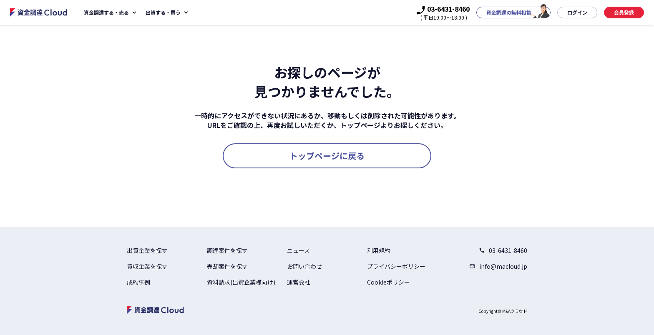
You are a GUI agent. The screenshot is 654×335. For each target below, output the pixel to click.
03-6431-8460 (503, 250)
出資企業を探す (147, 250)
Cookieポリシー (388, 282)
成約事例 (138, 282)
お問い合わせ (304, 266)
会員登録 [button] (624, 12)
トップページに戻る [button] (327, 156)
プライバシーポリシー (396, 266)
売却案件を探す (227, 266)
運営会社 (298, 282)
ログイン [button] (577, 12)
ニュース (298, 250)
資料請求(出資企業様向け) (241, 282)
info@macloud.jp (498, 266)
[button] (513, 12)
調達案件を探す (227, 250)
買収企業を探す (147, 266)
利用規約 (378, 250)
